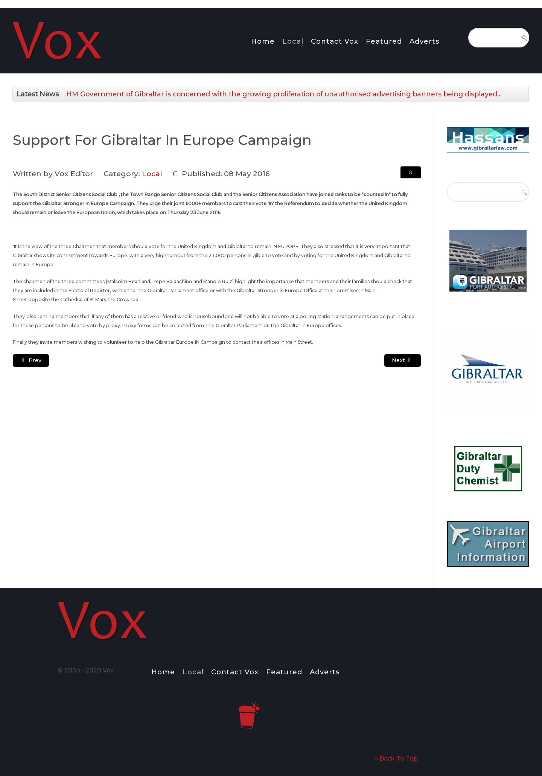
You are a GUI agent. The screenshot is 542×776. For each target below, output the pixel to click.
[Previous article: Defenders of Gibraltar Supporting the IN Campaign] (31, 360)
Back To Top (396, 758)
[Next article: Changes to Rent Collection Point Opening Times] (402, 360)
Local (152, 173)
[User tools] (410, 172)
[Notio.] (58, 39)
